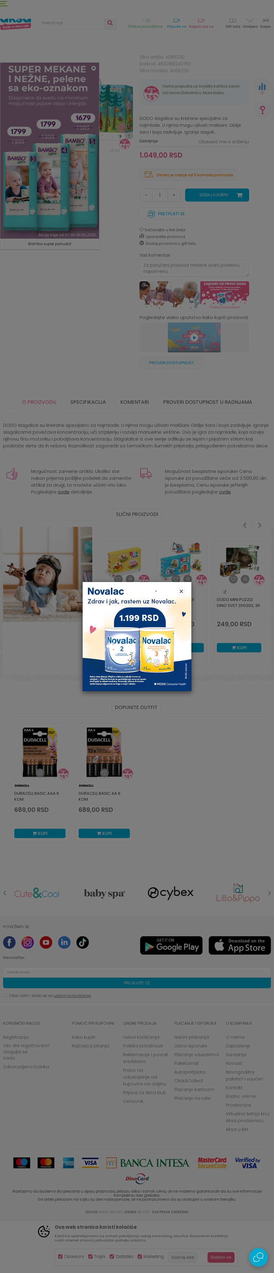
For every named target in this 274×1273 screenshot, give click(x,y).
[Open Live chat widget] (258, 1257)
